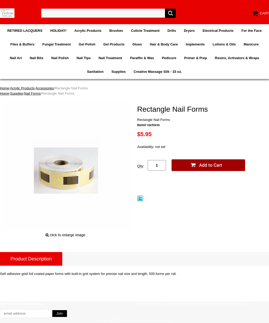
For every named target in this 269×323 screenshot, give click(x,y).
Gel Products (114, 44)
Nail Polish (60, 58)
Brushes (116, 31)
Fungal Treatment (56, 44)
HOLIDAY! (58, 31)
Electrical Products (218, 31)
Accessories (44, 88)
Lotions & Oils (224, 44)
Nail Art (16, 58)
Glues (137, 44)
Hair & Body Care (164, 44)
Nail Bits (36, 58)
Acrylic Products (87, 31)
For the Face (251, 31)
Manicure (251, 44)
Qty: (140, 166)
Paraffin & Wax (142, 58)
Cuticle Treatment (145, 31)
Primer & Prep (195, 58)
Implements (195, 44)
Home (4, 88)
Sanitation (95, 72)
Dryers (189, 31)
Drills (171, 31)
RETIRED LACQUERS (25, 31)
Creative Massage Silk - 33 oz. (157, 72)
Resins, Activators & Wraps (237, 58)
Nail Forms (32, 93)
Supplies (118, 72)
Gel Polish (87, 44)
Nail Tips (83, 58)
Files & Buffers (22, 44)
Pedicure (169, 58)
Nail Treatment (110, 58)
